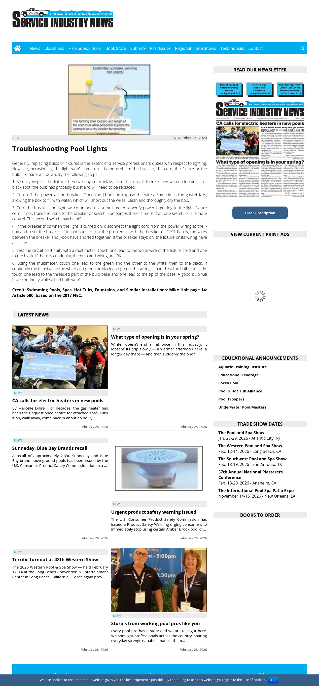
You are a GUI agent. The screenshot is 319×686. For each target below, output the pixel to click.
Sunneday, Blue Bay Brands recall (50, 448)
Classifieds (54, 48)
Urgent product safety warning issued (153, 512)
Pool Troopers (231, 398)
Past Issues (160, 48)
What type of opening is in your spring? (155, 337)
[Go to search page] (302, 48)
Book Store (115, 48)
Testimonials (232, 48)
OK (273, 680)
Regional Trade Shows (195, 48)
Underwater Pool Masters (242, 407)
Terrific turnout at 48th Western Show (55, 559)
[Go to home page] (17, 48)
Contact (255, 48)
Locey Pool (228, 382)
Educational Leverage (238, 374)
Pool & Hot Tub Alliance (240, 390)
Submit (137, 48)
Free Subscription (84, 48)
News (35, 48)
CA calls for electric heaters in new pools (57, 400)
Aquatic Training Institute (242, 366)
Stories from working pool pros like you (155, 623)
